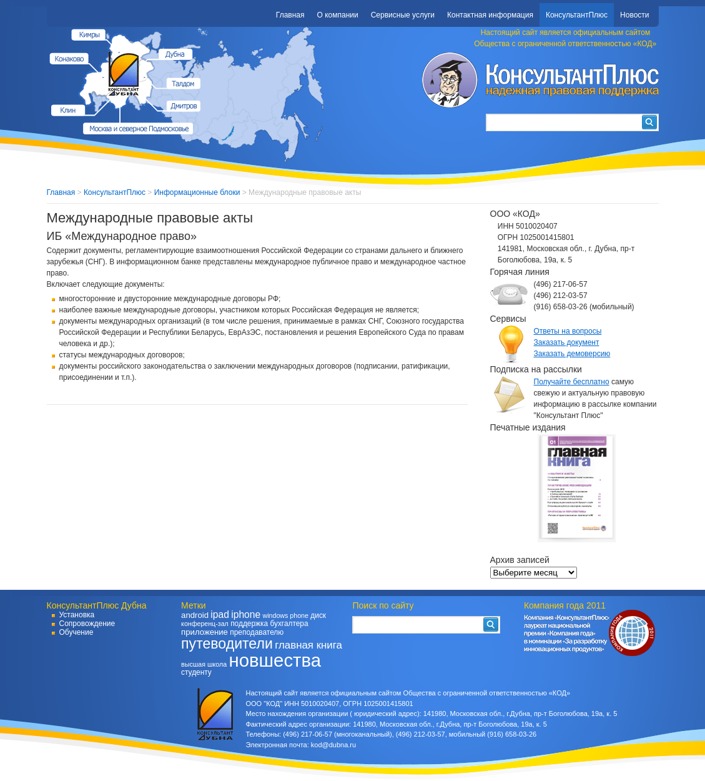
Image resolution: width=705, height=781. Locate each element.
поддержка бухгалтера (269, 623)
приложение (204, 632)
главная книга (308, 645)
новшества (275, 660)
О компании (337, 15)
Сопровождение (87, 623)
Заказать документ (566, 342)
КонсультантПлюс (577, 15)
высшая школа (204, 664)
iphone (245, 614)
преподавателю (256, 632)
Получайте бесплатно (571, 381)
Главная (290, 15)
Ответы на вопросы (568, 331)
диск (318, 615)
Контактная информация (490, 15)
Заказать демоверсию (572, 353)
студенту (196, 672)
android (195, 615)
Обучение (76, 632)
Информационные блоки (197, 192)
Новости (634, 15)
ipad (219, 614)
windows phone (285, 615)
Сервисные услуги (403, 15)
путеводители (227, 643)
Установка (77, 614)
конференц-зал (205, 623)
